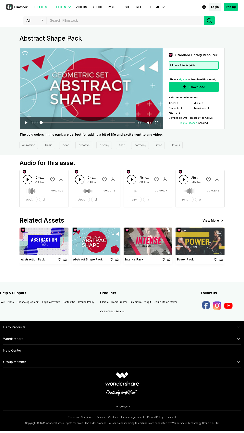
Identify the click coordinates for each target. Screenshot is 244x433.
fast (121, 145)
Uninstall (171, 417)
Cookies (113, 417)
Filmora (104, 301)
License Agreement (28, 301)
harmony (140, 145)
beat (65, 145)
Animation (28, 145)
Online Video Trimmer (112, 311)
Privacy (101, 417)
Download (193, 87)
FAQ (2, 301)
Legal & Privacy (51, 301)
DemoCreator (119, 301)
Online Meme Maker (165, 301)
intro (158, 145)
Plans (10, 301)
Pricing (231, 6)
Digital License (188, 122)
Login (215, 6)
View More (213, 220)
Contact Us (69, 301)
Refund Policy (86, 301)
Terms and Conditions (80, 417)
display (104, 145)
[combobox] (125, 20)
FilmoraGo (136, 301)
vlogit (147, 301)
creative (84, 145)
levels (175, 145)
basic (48, 145)
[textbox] (125, 20)
